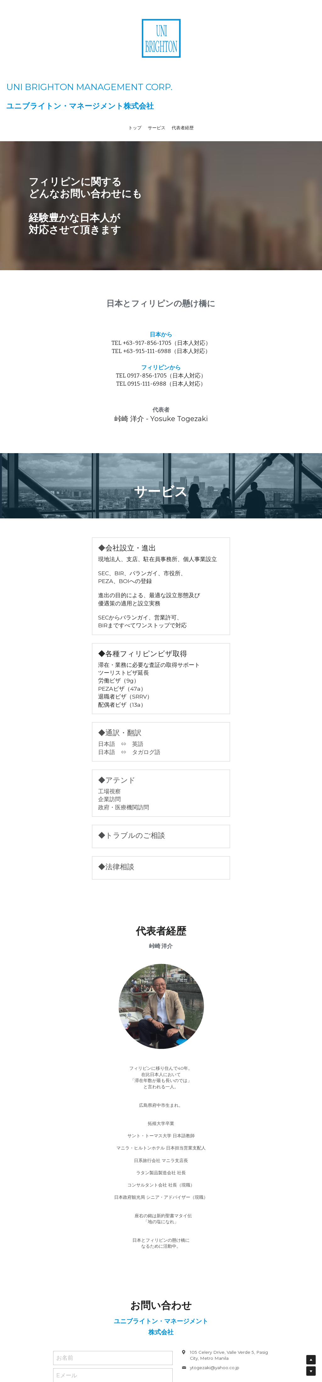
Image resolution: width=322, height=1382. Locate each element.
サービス (156, 127)
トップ (135, 127)
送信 (113, 1305)
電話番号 (67, 1242)
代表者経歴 (183, 127)
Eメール (66, 1224)
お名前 (64, 1207)
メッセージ (70, 1260)
